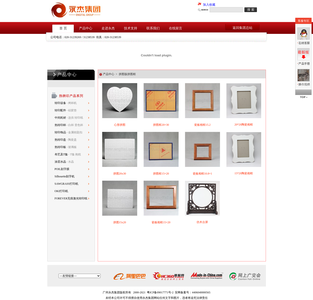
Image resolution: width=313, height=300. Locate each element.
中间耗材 (61, 117)
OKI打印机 (61, 191)
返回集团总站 (242, 28)
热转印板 (60, 147)
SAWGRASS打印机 (66, 183)
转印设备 (61, 103)
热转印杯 (61, 125)
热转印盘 (60, 139)
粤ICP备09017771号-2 (160, 292)
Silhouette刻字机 (65, 176)
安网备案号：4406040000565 (192, 292)
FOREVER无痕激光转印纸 (71, 198)
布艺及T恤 (61, 154)
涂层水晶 (60, 161)
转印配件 (61, 110)
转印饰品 (61, 132)
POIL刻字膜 (62, 169)
